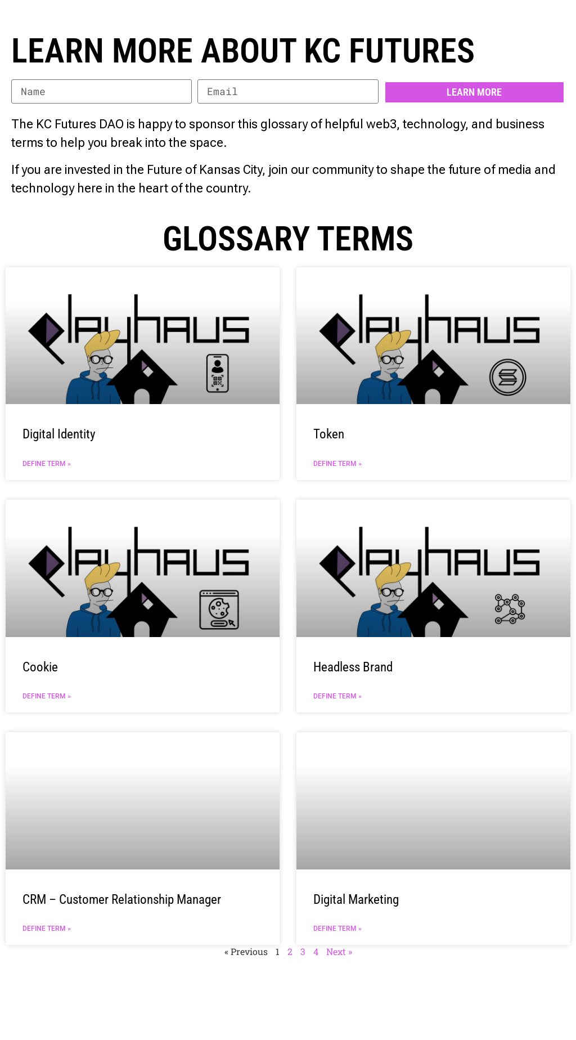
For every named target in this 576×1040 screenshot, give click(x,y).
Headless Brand (353, 667)
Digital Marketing (356, 899)
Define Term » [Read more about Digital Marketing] (337, 929)
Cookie (40, 667)
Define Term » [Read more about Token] (337, 464)
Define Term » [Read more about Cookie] (46, 696)
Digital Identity (59, 434)
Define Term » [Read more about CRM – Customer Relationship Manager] (46, 929)
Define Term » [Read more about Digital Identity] (46, 464)
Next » (339, 951)
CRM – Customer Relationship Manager (121, 899)
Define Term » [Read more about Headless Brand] (337, 696)
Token (328, 434)
